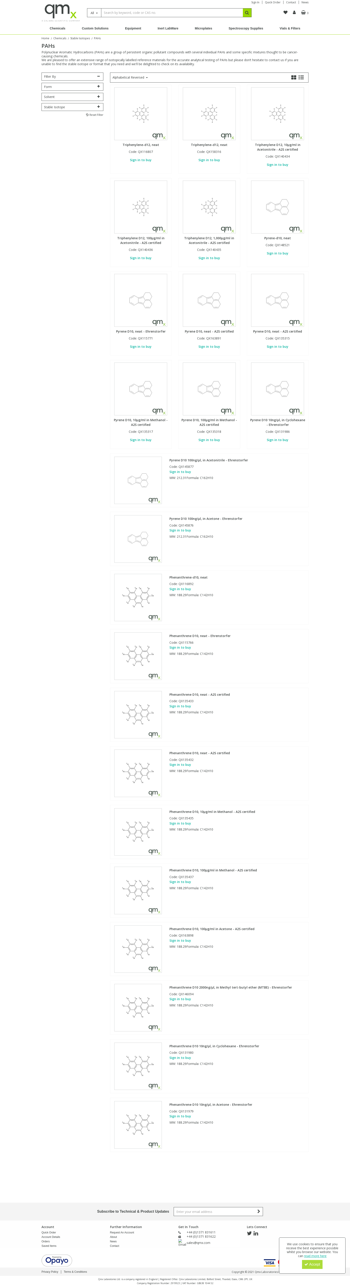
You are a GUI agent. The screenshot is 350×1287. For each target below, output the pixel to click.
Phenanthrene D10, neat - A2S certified (199, 695)
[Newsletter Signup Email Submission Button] (259, 1174)
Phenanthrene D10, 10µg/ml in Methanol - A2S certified (212, 812)
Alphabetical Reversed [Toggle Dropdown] (128, 77)
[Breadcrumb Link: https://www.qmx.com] (45, 38)
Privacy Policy (50, 1271)
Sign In (255, 2)
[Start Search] (247, 12)
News (305, 2)
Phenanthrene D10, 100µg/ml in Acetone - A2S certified (211, 929)
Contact (291, 2)
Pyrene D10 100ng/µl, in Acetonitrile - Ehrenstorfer (208, 460)
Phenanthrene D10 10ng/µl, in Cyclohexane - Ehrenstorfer (214, 1046)
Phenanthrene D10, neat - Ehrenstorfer (200, 636)
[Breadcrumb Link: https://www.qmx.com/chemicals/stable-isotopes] (80, 38)
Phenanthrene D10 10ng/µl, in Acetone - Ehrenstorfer (210, 1105)
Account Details (51, 1199)
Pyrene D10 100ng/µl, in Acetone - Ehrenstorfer (205, 519)
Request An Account (122, 1195)
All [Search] (93, 13)
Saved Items (49, 1208)
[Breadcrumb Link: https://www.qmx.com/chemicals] (59, 38)
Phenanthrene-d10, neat (188, 577)
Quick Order (273, 2)
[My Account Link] (286, 12)
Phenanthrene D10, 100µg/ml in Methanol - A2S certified (213, 870)
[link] (249, 1196)
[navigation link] (278, 12)
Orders (46, 1204)
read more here (315, 1256)
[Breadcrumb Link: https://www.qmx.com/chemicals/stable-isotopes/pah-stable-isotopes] (97, 38)
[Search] (172, 12)
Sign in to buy (141, 160)
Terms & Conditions (75, 1271)
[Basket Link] (300, 12)
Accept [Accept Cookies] (312, 1264)
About (113, 1199)
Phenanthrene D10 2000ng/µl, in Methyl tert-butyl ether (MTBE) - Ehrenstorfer (230, 987)
